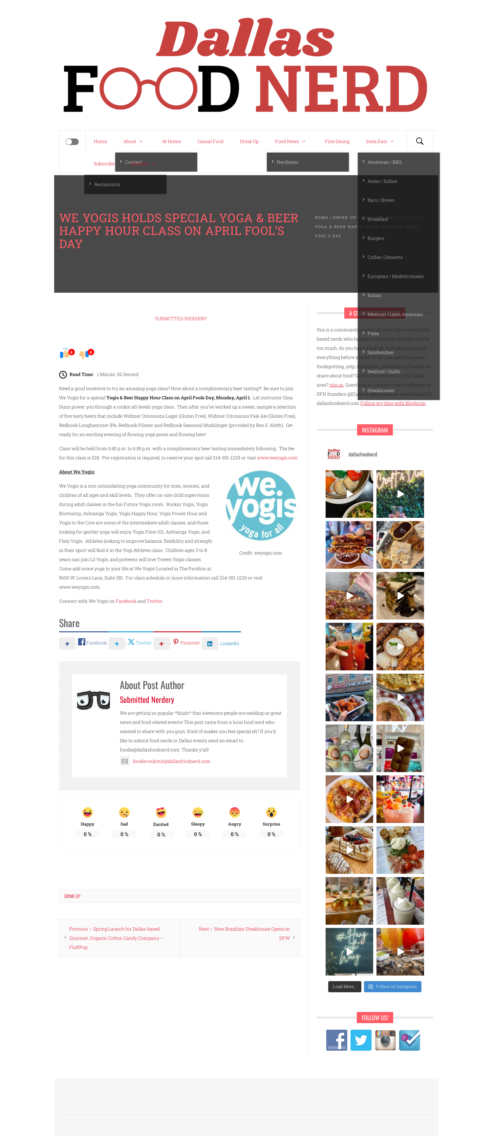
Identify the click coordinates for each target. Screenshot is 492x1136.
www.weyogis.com (277, 457)
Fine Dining (337, 141)
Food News (292, 141)
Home (100, 141)
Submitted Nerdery (181, 318)
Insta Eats (381, 141)
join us (336, 385)
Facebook (126, 601)
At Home (171, 141)
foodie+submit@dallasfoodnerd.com (165, 761)
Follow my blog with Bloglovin (393, 403)
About (134, 141)
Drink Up (249, 141)
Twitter (154, 601)
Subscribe (104, 163)
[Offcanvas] (72, 141)
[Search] (420, 141)
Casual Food (210, 141)
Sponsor (144, 164)
